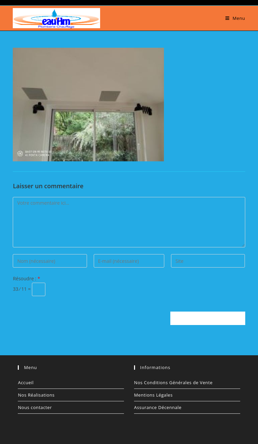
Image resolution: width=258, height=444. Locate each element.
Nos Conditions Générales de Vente (173, 382)
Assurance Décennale (157, 407)
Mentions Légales (153, 395)
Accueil (26, 382)
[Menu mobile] (235, 18)
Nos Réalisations (36, 395)
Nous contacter (35, 407)
